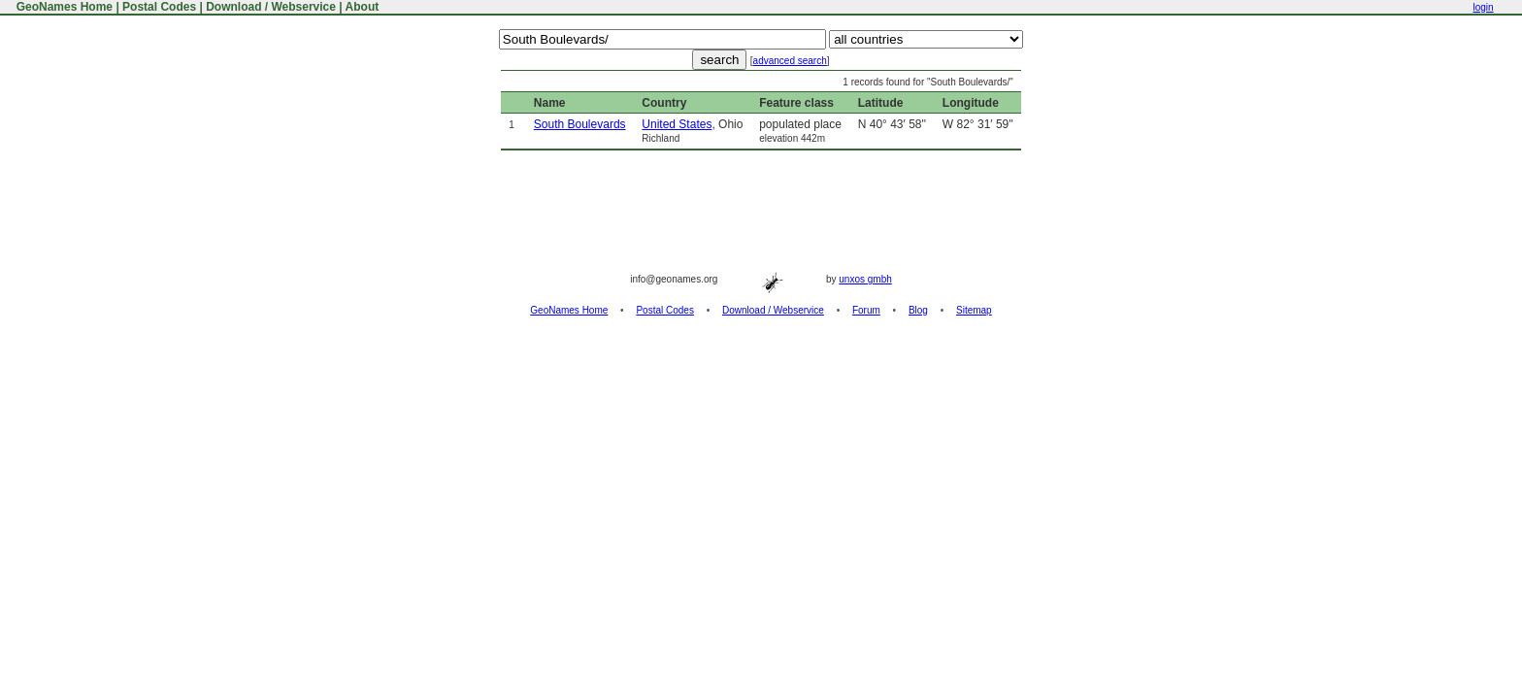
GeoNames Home (63, 7)
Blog (918, 310)
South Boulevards (580, 124)
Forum (866, 310)
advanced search (790, 60)
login (1482, 7)
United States (676, 124)
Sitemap (974, 310)
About (363, 7)
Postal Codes (159, 7)
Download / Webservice (271, 7)
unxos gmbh (865, 279)
